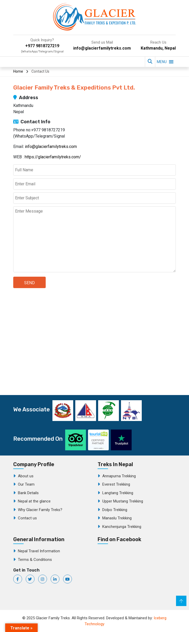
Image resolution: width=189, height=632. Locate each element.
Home (18, 71)
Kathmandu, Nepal (158, 48)
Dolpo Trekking (114, 509)
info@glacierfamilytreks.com (102, 48)
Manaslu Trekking (117, 518)
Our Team (26, 484)
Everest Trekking (116, 484)
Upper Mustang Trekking (122, 501)
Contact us (27, 518)
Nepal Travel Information (39, 551)
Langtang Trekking (117, 493)
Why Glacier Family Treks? (40, 509)
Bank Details (28, 493)
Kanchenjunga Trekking (121, 526)
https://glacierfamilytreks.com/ (53, 156)
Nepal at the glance (34, 501)
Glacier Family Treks (137, 574)
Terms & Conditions (35, 559)
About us (25, 476)
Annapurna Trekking (119, 476)
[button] (162, 62)
